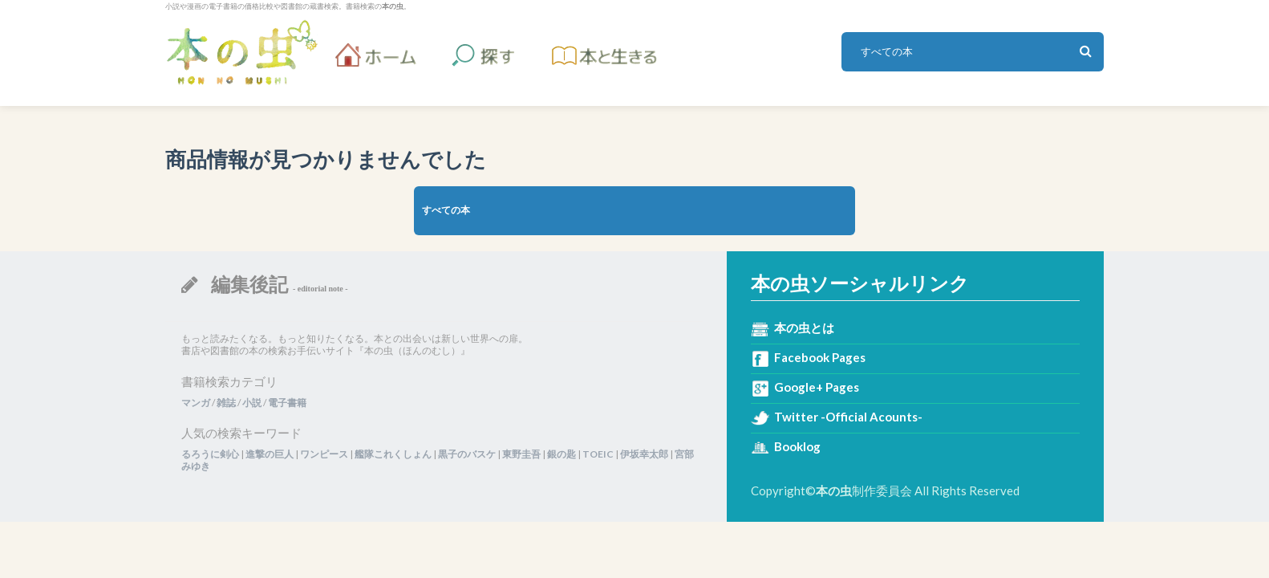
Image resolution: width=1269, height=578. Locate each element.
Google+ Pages (816, 387)
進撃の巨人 (269, 454)
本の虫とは (804, 327)
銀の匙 (561, 454)
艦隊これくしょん (393, 454)
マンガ (195, 403)
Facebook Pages (820, 357)
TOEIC (598, 454)
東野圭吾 (521, 454)
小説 (252, 403)
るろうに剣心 (210, 454)
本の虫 (241, 52)
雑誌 (226, 403)
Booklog (797, 446)
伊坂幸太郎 (644, 454)
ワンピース (324, 454)
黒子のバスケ (467, 454)
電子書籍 (287, 403)
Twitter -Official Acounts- (848, 416)
